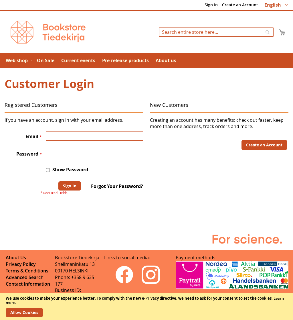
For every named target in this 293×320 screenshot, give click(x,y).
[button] (277, 5)
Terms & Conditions (27, 271)
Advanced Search (24, 277)
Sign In (211, 4)
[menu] (146, 60)
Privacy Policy (21, 264)
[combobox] (216, 32)
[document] (146, 306)
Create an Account (240, 4)
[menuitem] (17, 60)
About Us (16, 257)
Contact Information (28, 284)
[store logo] (48, 32)
